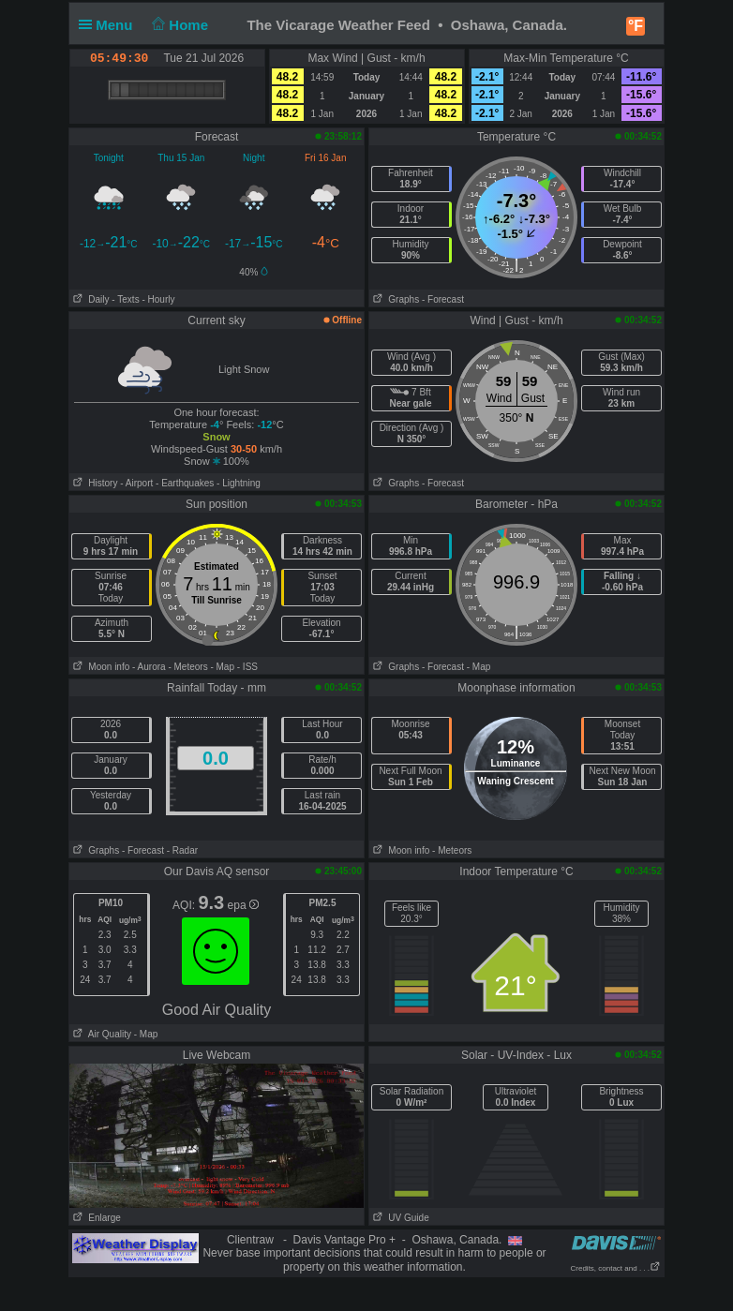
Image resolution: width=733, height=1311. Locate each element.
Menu (110, 25)
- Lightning (239, 483)
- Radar (182, 850)
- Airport (136, 483)
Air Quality (100, 1034)
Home (179, 25)
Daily (89, 299)
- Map (222, 667)
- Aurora (149, 667)
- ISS (247, 667)
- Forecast (443, 299)
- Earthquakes (185, 483)
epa (243, 905)
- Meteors (187, 667)
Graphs (394, 299)
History (93, 483)
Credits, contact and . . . (616, 1268)
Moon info (99, 667)
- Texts (125, 299)
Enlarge (95, 1218)
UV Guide (399, 1218)
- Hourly (158, 299)
